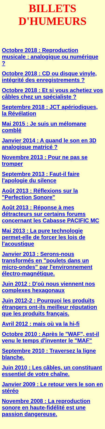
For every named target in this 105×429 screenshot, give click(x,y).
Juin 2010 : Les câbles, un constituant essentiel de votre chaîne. (52, 370)
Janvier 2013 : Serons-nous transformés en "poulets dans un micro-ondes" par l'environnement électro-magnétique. (47, 264)
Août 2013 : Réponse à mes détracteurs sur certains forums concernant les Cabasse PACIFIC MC (50, 214)
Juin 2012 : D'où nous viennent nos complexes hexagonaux (48, 287)
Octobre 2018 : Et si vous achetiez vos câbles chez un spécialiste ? (52, 93)
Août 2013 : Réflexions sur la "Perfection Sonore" (40, 194)
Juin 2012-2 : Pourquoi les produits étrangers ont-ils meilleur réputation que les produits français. (49, 307)
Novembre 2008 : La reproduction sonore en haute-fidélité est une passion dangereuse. (46, 407)
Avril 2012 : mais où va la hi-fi (41, 324)
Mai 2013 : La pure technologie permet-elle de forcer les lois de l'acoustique (43, 237)
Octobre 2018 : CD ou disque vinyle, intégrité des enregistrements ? (49, 76)
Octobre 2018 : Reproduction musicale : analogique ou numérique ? (50, 56)
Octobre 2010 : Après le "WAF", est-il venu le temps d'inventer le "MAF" (50, 337)
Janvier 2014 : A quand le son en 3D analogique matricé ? (49, 143)
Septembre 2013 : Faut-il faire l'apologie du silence (41, 177)
